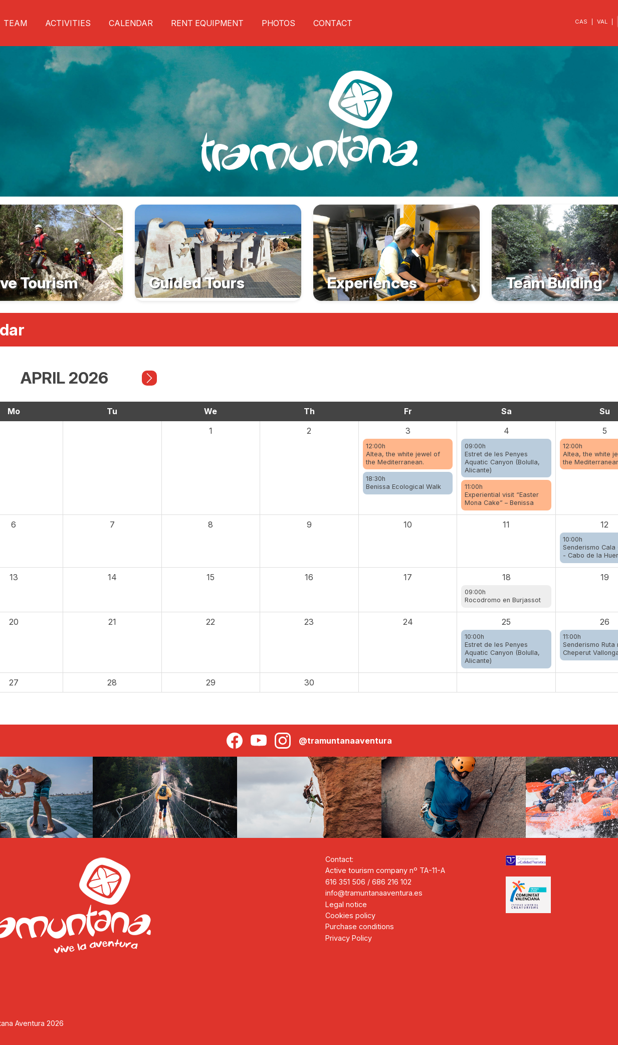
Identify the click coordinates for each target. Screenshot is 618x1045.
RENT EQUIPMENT (207, 23)
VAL (602, 21)
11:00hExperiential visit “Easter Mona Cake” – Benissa (502, 494)
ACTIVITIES (68, 23)
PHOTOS (278, 23)
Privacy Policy (348, 938)
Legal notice (346, 904)
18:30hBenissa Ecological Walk (403, 482)
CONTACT (332, 23)
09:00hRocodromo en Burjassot (503, 596)
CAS (581, 21)
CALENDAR (131, 23)
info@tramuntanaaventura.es (374, 893)
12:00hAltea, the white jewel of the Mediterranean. (403, 454)
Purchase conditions (359, 926)
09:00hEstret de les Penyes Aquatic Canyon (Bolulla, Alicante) (502, 458)
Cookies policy (350, 915)
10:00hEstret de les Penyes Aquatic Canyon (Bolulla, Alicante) (502, 648)
